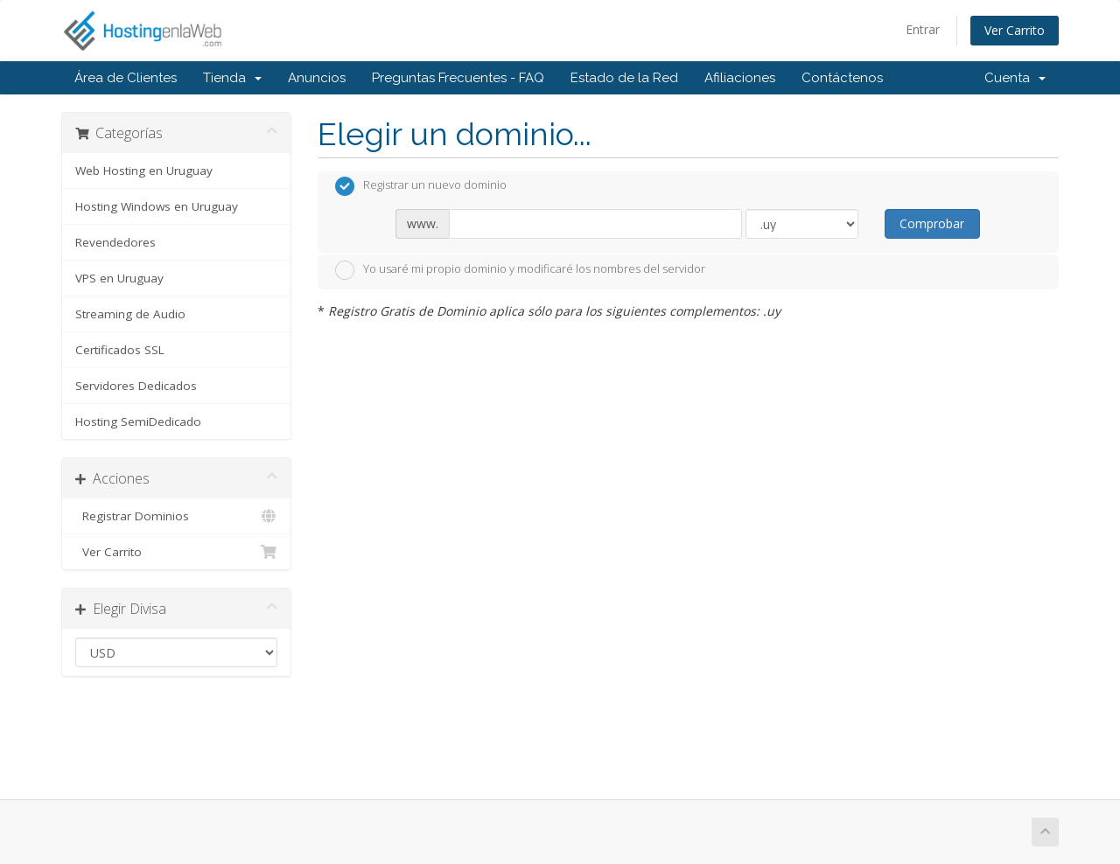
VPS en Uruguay (119, 278)
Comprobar (932, 223)
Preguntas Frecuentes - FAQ (458, 78)
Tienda (232, 78)
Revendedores (115, 242)
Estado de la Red (624, 78)
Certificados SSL (119, 350)
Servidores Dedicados (136, 386)
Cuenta (1015, 78)
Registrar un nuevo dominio (421, 186)
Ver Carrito (1014, 30)
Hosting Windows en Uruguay (156, 206)
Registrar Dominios (176, 515)
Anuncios (317, 78)
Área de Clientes (125, 78)
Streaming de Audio (130, 314)
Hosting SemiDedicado (138, 421)
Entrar (923, 29)
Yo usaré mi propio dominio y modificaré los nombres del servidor (520, 270)
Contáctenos (842, 78)
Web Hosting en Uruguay (144, 170)
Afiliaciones (739, 78)
